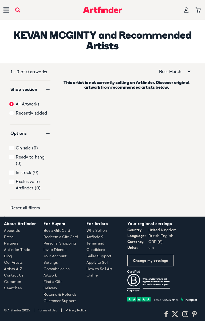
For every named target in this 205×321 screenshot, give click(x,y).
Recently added (31, 113)
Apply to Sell (97, 262)
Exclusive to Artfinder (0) (28, 184)
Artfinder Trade (17, 249)
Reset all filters (25, 207)
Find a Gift (53, 281)
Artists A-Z (13, 269)
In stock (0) (27, 172)
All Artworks (27, 104)
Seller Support (98, 256)
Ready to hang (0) (30, 160)
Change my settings (150, 260)
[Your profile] (186, 10)
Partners (11, 243)
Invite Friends (55, 249)
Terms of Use (47, 310)
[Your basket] (198, 10)
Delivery (50, 288)
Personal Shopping (60, 243)
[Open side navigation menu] (6, 10)
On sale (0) (27, 148)
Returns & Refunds (60, 294)
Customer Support (60, 301)
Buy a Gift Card (57, 230)
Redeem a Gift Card (61, 237)
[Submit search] (18, 10)
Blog (8, 256)
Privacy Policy (76, 310)
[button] (30, 89)
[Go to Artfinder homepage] (102, 10)
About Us (12, 230)
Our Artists (13, 262)
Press (9, 237)
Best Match (175, 71)
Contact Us (13, 275)
